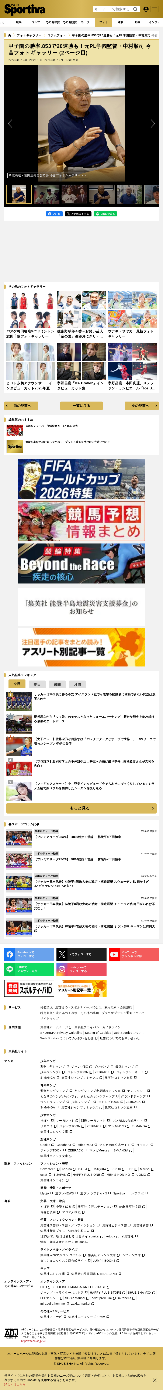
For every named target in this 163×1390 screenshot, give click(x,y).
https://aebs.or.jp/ (33, 1341)
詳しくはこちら (15, 1384)
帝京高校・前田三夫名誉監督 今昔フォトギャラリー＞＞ (48, 175)
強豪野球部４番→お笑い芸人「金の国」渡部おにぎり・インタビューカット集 (80, 336)
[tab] (35, 22)
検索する (134, 9)
